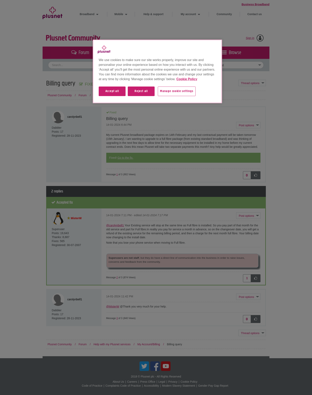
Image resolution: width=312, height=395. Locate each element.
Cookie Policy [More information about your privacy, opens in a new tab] (186, 79)
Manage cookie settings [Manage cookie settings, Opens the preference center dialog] (176, 91)
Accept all (112, 91)
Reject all (141, 91)
